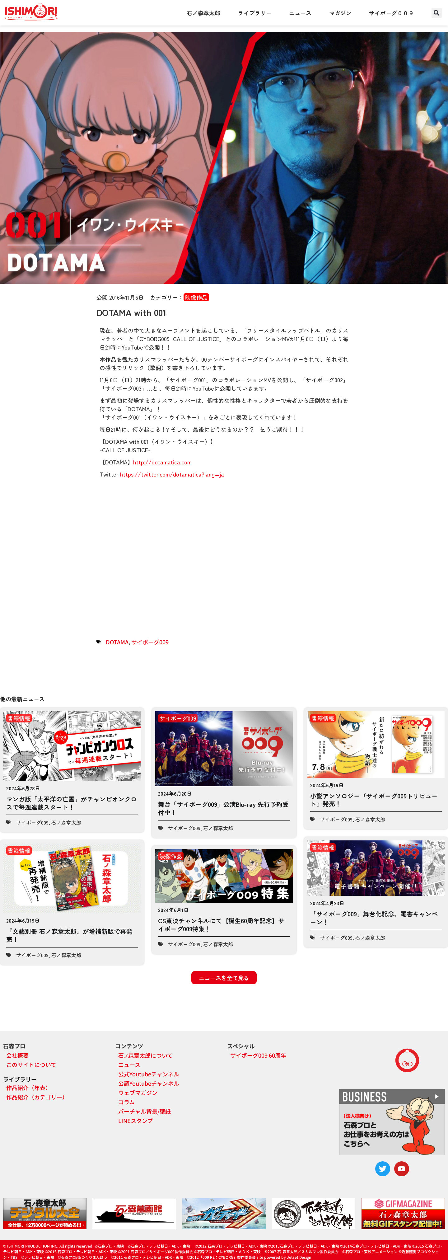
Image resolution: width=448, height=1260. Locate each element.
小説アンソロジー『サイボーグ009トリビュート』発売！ (374, 799)
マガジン (340, 13)
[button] (437, 13)
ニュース (300, 13)
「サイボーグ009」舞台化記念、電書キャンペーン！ (374, 917)
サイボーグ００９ (391, 13)
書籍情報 (19, 718)
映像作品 (196, 297)
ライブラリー (255, 13)
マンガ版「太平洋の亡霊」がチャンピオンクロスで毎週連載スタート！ (71, 802)
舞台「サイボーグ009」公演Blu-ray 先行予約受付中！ (223, 808)
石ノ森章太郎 (203, 13)
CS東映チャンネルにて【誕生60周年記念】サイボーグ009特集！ (221, 924)
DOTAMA (117, 642)
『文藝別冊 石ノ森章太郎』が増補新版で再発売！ (69, 935)
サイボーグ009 (150, 642)
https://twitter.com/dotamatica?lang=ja (172, 474)
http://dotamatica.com (162, 462)
